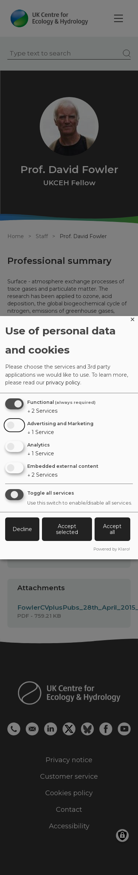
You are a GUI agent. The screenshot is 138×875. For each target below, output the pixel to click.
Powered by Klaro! (111, 549)
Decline (22, 529)
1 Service (40, 432)
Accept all (112, 529)
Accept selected (67, 529)
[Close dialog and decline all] (132, 320)
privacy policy (63, 382)
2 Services (42, 411)
